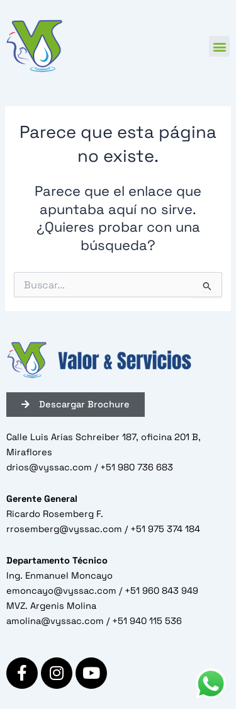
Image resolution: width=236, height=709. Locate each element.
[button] (219, 46)
